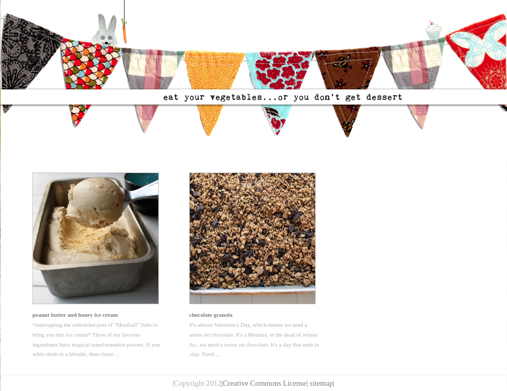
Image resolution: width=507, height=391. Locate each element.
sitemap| (322, 383)
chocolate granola (211, 315)
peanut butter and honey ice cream (75, 315)
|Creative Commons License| (264, 383)
